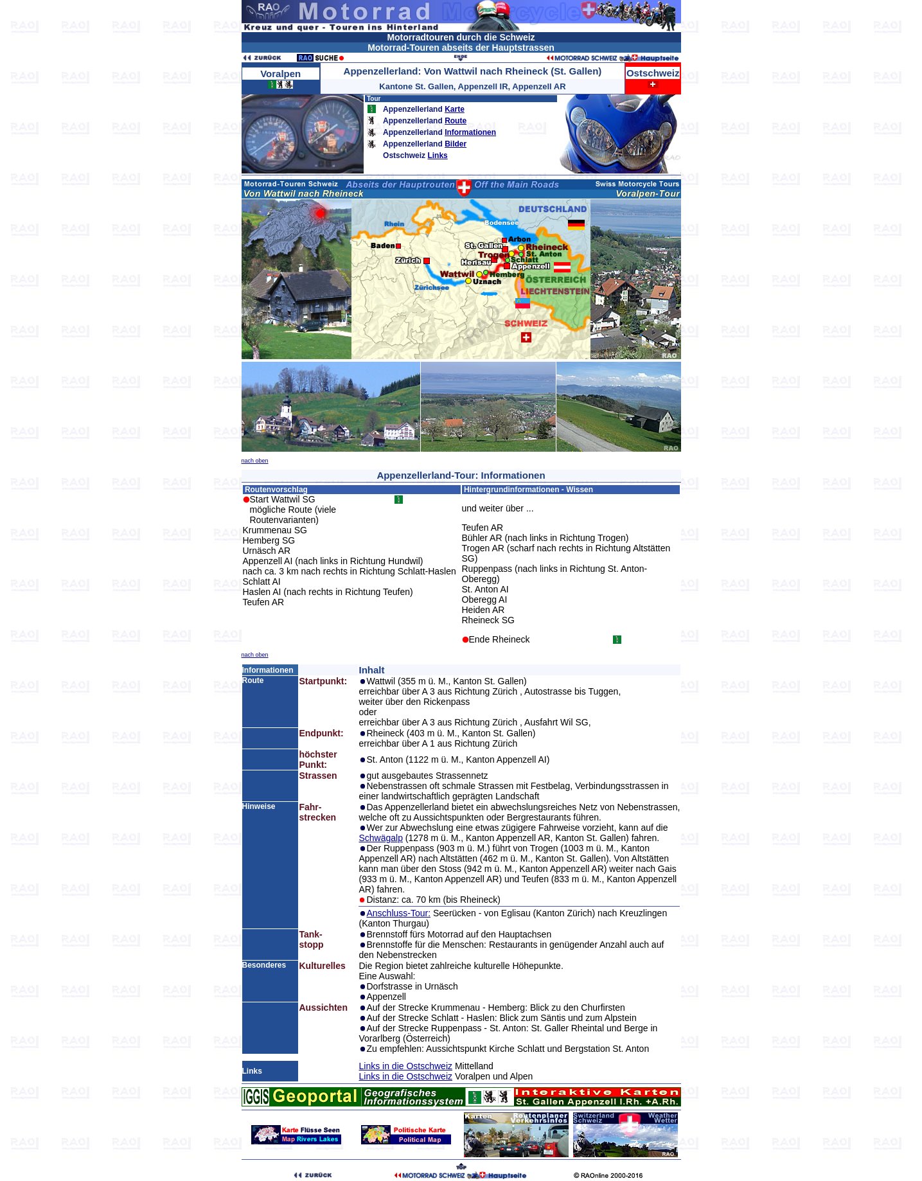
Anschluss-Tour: (398, 913)
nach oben (255, 460)
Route (455, 120)
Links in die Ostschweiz (405, 1066)
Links (437, 155)
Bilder (455, 143)
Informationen (470, 132)
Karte (455, 109)
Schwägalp (381, 838)
